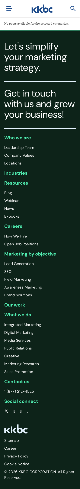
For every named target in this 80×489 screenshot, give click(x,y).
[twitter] (6, 411)
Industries (16, 173)
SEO (8, 271)
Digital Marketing (18, 332)
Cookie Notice (16, 464)
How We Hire (15, 236)
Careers (13, 226)
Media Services (17, 340)
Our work (14, 305)
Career (10, 448)
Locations (13, 163)
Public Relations (18, 348)
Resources (16, 183)
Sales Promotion (18, 371)
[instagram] (27, 411)
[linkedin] (21, 411)
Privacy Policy (16, 456)
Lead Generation (19, 263)
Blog (8, 192)
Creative (11, 356)
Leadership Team (19, 147)
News (9, 208)
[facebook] (14, 411)
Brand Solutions (18, 295)
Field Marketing (17, 279)
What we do (17, 315)
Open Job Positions (21, 244)
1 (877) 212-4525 (19, 391)
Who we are (17, 138)
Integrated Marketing (22, 324)
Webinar (11, 200)
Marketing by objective (30, 254)
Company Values (19, 155)
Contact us (16, 381)
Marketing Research (21, 363)
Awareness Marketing (23, 287)
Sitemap (11, 440)
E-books (11, 216)
